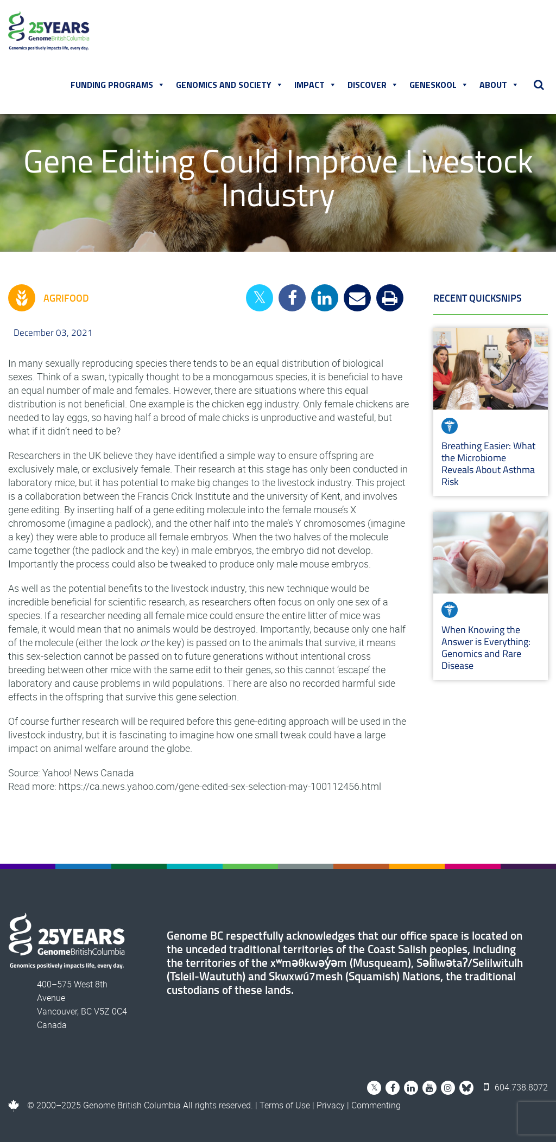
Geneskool (439, 84)
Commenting (376, 1105)
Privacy (331, 1105)
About (499, 84)
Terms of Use (285, 1105)
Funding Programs (118, 84)
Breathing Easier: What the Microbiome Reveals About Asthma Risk (488, 463)
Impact (315, 84)
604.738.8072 (516, 1087)
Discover (373, 84)
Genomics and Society (229, 84)
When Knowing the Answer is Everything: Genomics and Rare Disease (485, 647)
